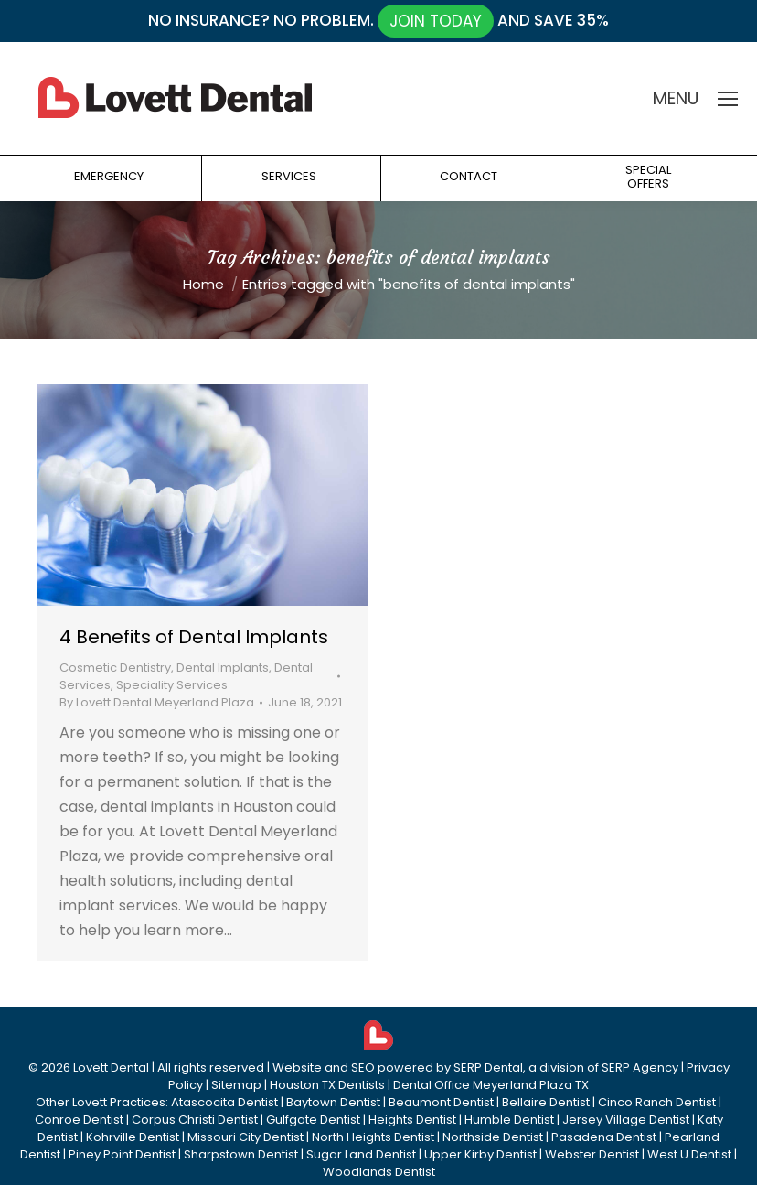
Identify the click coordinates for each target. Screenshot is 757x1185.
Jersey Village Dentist (625, 1119)
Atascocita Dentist (224, 1102)
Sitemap (236, 1084)
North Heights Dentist (373, 1137)
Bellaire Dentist (546, 1102)
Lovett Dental (111, 1067)
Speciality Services (172, 685)
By (156, 702)
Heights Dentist (412, 1119)
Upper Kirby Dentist (480, 1154)
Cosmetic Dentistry (115, 667)
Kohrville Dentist (132, 1137)
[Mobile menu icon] (728, 99)
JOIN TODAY (435, 21)
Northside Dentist (492, 1137)
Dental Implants (222, 667)
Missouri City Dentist (245, 1137)
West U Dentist (689, 1154)
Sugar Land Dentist (361, 1154)
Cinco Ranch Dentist (657, 1102)
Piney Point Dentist (122, 1154)
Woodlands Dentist (379, 1171)
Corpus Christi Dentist (195, 1119)
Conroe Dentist (79, 1119)
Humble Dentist (509, 1119)
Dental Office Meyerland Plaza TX (491, 1084)
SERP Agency (640, 1067)
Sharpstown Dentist (241, 1154)
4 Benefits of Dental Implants (193, 637)
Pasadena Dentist (603, 1137)
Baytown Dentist (333, 1102)
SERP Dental (488, 1067)
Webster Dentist (592, 1154)
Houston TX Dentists (327, 1084)
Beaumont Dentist (441, 1102)
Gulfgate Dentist (313, 1119)
